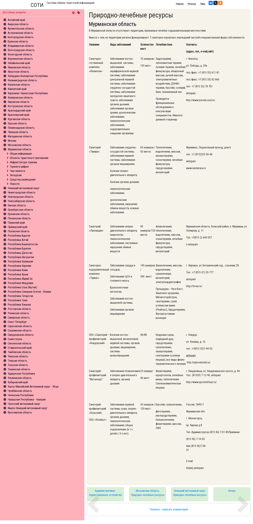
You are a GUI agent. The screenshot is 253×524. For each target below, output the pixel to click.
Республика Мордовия (20, 283)
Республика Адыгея (19, 235)
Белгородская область (21, 37)
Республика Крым (18, 274)
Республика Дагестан (20, 252)
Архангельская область (21, 28)
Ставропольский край (20, 347)
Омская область (17, 205)
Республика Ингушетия (21, 257)
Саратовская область (20, 326)
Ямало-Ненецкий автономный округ (28, 408)
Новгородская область (21, 196)
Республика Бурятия (19, 248)
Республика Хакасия (19, 304)
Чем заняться (17, 171)
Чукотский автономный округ (24, 403)
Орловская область (19, 214)
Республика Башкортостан (23, 244)
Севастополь (15, 339)
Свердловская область (21, 334)
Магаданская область (20, 136)
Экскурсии (16, 175)
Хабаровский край (18, 382)
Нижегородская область (21, 192)
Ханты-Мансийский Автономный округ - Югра (33, 386)
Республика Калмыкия (20, 261)
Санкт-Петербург (17, 322)
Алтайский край (16, 20)
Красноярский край (18, 114)
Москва (12, 140)
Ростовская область (19, 309)
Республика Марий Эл (20, 278)
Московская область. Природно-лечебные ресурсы (147, 493)
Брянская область (18, 41)
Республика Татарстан (20, 296)
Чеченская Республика (21, 395)
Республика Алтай (18, 240)
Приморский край (17, 227)
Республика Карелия (19, 265)
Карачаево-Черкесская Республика (28, 93)
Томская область (17, 360)
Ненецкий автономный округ (24, 188)
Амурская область (18, 24)
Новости (14, 183)
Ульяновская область (20, 378)
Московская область (19, 145)
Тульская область (18, 365)
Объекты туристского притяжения (29, 158)
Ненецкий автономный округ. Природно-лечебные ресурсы (190, 493)
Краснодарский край (19, 110)
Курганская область (19, 119)
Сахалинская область (20, 330)
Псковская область (19, 231)
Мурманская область (19, 149)
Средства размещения (22, 179)
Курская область (17, 123)
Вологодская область (20, 54)
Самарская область (19, 317)
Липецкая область (18, 132)
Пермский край (16, 222)
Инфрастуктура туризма (23, 162)
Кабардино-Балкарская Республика (28, 76)
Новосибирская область (21, 201)
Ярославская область (20, 412)
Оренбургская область (20, 209)
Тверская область (18, 356)
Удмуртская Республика (21, 373)
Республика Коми (18, 270)
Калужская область (19, 84)
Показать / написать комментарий (169, 509)
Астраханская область (20, 33)
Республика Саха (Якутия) (22, 287)
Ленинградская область (21, 127)
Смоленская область (19, 343)
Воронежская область (20, 58)
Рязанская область (18, 313)
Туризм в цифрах (19, 166)
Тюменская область (19, 369)
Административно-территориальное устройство (105, 493)
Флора (232, 490)
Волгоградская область (21, 50)
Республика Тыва (17, 300)
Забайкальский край (19, 63)
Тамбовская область (19, 352)
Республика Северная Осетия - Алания (29, 291)
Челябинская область (20, 391)
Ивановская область (19, 67)
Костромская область (20, 106)
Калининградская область (22, 80)
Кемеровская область (20, 97)
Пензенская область (19, 218)
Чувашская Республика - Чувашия (27, 399)
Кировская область (18, 102)
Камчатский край (17, 89)
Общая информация (21, 153)
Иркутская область (18, 71)
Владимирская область (21, 45)
